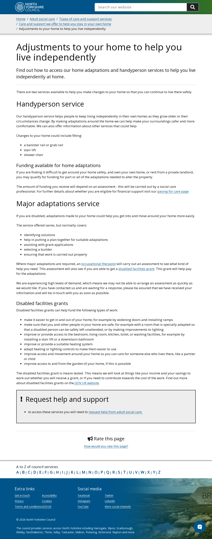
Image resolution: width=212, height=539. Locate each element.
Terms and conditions (28, 506)
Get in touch (22, 495)
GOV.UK (46, 506)
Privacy (19, 501)
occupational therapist (98, 264)
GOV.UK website (86, 383)
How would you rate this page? (106, 446)
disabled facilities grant (136, 269)
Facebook (84, 495)
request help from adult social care (116, 412)
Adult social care (42, 19)
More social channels (118, 506)
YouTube (83, 506)
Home (20, 19)
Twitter (109, 495)
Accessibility (49, 495)
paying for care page (173, 191)
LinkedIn (110, 501)
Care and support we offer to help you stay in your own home (65, 24)
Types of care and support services (85, 19)
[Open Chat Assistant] (200, 527)
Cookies (47, 501)
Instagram (84, 501)
